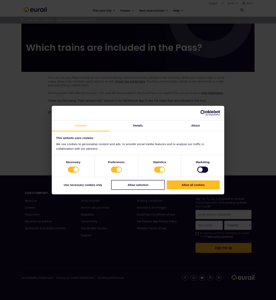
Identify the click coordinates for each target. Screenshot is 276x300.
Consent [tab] (80, 125)
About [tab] (195, 125)
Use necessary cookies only (83, 185)
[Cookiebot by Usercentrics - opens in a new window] (203, 113)
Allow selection (137, 185)
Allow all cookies (193, 185)
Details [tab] (138, 125)
